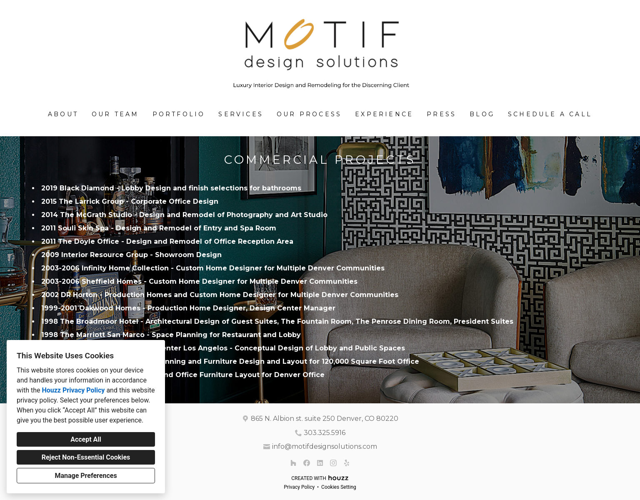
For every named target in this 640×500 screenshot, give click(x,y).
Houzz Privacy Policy (73, 390)
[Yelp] (346, 463)
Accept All (85, 439)
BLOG (482, 114)
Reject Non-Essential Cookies (86, 457)
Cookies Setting (338, 487)
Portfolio (178, 114)
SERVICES (240, 114)
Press (441, 114)
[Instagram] (333, 463)
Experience (384, 114)
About (63, 114)
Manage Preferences (86, 476)
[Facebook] (306, 463)
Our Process (309, 114)
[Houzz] (293, 463)
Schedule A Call (550, 114)
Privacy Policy (299, 487)
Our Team (115, 114)
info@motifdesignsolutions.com (324, 446)
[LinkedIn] (320, 463)
